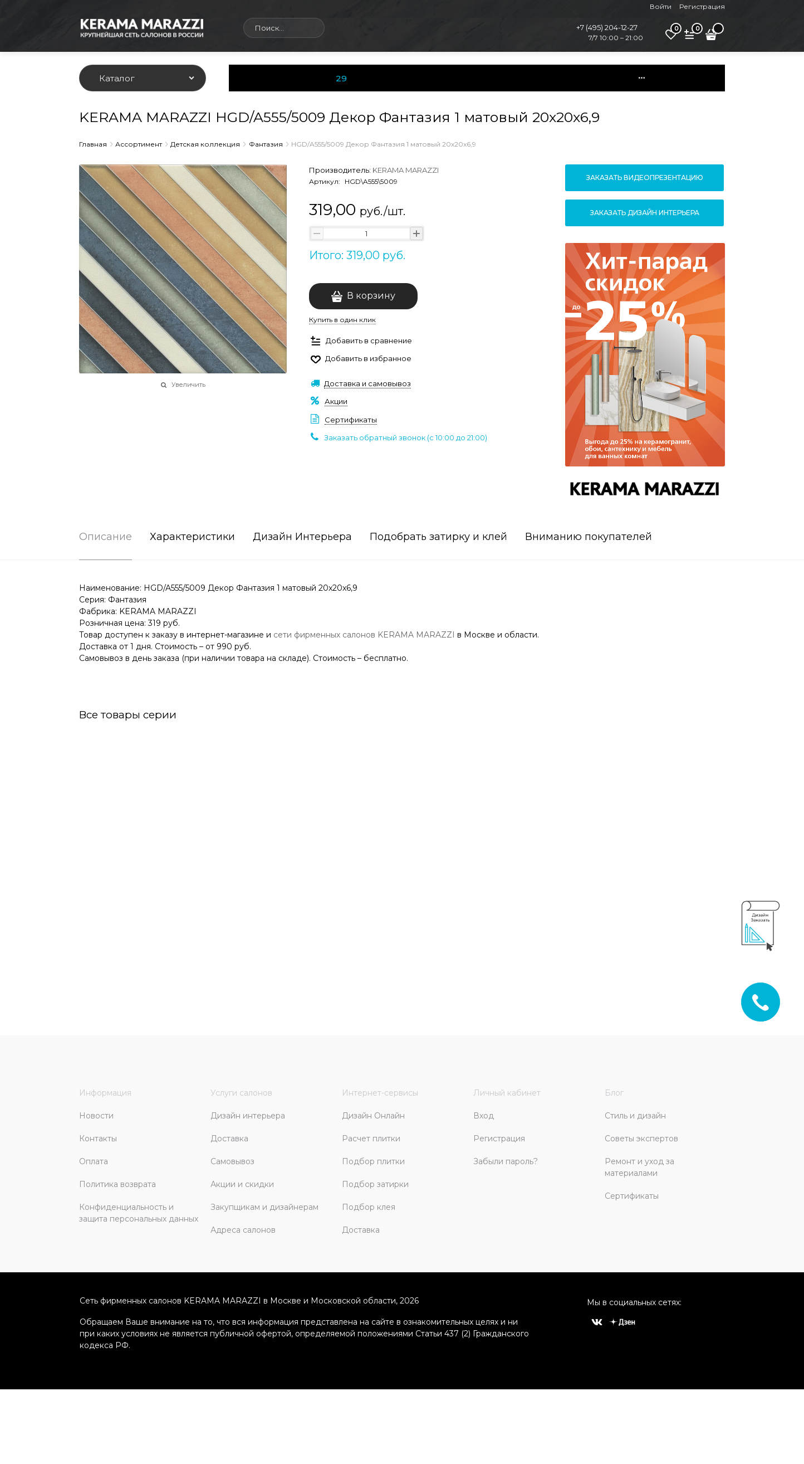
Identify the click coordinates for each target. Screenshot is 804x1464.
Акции (336, 401)
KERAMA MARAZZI (405, 170)
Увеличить (188, 384)
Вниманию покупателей (588, 537)
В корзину (371, 295)
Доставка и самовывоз (367, 383)
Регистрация (702, 6)
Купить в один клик (342, 319)
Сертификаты (351, 419)
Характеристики (192, 537)
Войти (660, 6)
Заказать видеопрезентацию (644, 177)
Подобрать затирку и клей (438, 537)
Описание (105, 537)
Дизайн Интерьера (302, 537)
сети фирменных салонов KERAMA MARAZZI (364, 635)
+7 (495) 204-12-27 (607, 27)
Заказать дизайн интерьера (644, 212)
